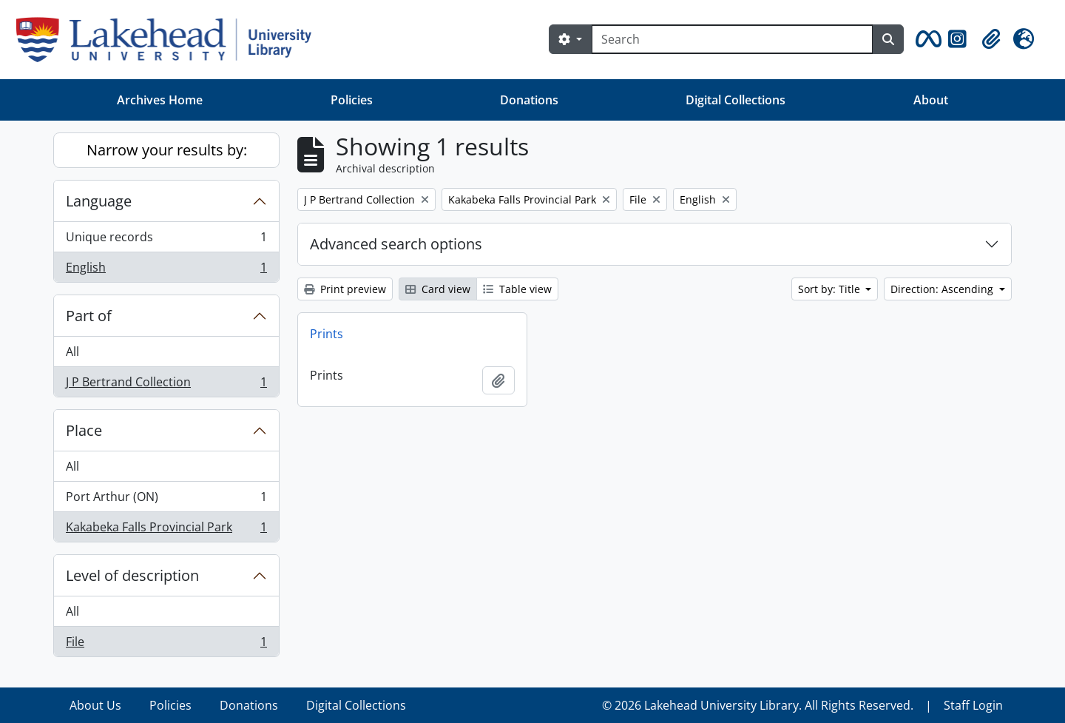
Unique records (166, 240)
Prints (326, 334)
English (166, 270)
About (930, 100)
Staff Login (973, 705)
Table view (517, 289)
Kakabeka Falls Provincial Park (166, 530)
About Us (95, 705)
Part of (89, 316)
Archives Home (160, 100)
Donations (529, 100)
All (72, 351)
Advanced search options (396, 244)
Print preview (345, 289)
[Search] (732, 39)
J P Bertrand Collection (166, 385)
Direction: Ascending (943, 289)
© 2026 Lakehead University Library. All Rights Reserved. (757, 705)
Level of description (132, 575)
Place (84, 430)
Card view (437, 289)
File (166, 644)
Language (99, 201)
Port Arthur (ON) (166, 500)
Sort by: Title (830, 289)
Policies (352, 100)
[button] (926, 39)
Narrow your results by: (167, 150)
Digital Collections (735, 100)
